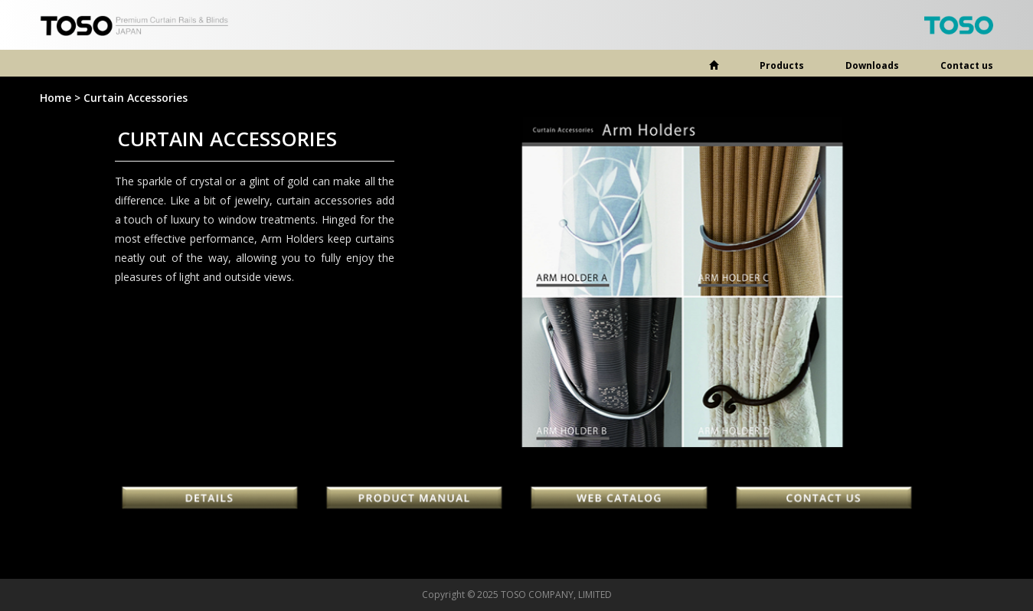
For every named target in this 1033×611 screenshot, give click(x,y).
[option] (682, 282)
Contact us (966, 65)
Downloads (872, 65)
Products (782, 65)
